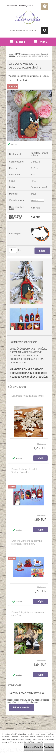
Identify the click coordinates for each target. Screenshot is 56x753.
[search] (44, 30)
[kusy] (13, 250)
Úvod (11, 53)
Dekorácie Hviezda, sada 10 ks (27, 395)
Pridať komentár (21, 707)
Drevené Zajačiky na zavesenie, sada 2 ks (27, 614)
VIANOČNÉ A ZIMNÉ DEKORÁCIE (26, 369)
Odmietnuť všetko (33, 747)
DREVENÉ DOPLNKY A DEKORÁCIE (29, 373)
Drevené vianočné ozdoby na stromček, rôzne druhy (26, 542)
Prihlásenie (12, 5)
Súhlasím (49, 747)
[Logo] (28, 17)
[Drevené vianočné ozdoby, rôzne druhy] (29, 91)
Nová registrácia (26, 5)
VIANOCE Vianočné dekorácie (27, 53)
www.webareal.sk (33, 723)
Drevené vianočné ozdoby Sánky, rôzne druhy (25, 471)
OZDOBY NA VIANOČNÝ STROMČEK (29, 377)
